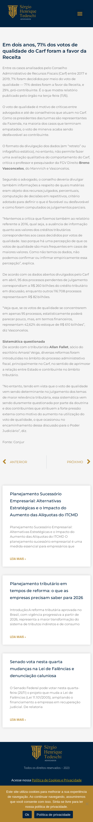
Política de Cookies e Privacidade (57, 780)
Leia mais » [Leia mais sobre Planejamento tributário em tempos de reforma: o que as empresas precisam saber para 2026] (18, 637)
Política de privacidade (54, 815)
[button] (80, 13)
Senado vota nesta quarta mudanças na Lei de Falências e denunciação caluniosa (42, 668)
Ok (27, 815)
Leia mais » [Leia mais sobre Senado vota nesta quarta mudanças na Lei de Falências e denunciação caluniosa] (18, 719)
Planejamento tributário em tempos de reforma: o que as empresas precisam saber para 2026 (46, 590)
